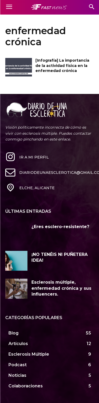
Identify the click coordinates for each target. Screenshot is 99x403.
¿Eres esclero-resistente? (60, 226)
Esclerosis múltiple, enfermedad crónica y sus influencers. (61, 288)
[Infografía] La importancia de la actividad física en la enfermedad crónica (62, 65)
